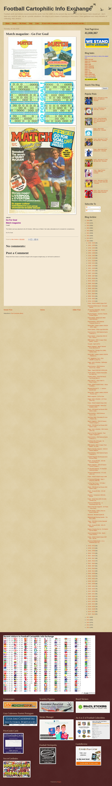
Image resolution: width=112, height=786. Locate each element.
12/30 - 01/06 (91, 243)
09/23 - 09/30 (91, 278)
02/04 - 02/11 (91, 604)
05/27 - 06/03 (91, 563)
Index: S (87, 69)
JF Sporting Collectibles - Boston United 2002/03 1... (96, 310)
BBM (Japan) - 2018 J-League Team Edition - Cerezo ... (97, 340)
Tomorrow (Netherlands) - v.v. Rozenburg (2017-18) (95, 503)
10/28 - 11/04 (91, 265)
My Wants (23, 23)
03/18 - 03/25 (91, 588)
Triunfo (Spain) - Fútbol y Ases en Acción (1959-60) (96, 511)
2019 (88, 238)
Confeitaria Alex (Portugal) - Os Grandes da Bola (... (96, 441)
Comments (89, 210)
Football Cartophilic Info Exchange (48, 9)
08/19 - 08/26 (91, 291)
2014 (88, 625)
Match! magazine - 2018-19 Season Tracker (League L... (97, 422)
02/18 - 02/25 (91, 599)
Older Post (77, 310)
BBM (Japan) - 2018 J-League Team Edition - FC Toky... (97, 445)
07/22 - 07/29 (91, 301)
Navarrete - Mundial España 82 (96, 514)
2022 (88, 230)
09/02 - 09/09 (91, 286)
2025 (88, 223)
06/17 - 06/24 (91, 555)
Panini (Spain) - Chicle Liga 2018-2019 (98, 329)
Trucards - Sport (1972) (94, 344)
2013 (88, 627)
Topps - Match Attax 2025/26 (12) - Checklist (99, 129)
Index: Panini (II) (89, 67)
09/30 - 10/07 (91, 275)
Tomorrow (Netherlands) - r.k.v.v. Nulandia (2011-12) (96, 541)
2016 (88, 620)
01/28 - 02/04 (91, 606)
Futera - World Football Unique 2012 (97, 303)
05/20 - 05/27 (91, 566)
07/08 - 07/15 (91, 548)
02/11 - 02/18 (91, 601)
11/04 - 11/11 (91, 263)
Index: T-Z (87, 71)
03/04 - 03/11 (91, 593)
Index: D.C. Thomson (91, 61)
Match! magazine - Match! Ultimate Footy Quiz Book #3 (97, 347)
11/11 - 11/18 (91, 260)
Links (37, 23)
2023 (88, 228)
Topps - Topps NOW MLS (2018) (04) (97, 370)
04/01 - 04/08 (91, 583)
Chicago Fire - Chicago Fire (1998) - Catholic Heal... (97, 351)
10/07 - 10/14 (91, 273)
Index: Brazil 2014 (90, 74)
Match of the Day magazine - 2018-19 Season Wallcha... (98, 449)
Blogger (59, 781)
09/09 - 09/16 (91, 283)
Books (15, 23)
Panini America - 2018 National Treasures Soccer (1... (96, 322)
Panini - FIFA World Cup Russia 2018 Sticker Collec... (97, 410)
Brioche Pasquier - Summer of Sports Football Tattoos (97, 314)
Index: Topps (88, 72)
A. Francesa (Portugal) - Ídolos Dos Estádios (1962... (97, 406)
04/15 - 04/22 (91, 578)
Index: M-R (88, 64)
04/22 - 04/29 (91, 576)
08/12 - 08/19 (91, 293)
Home (7, 23)
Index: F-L (87, 62)
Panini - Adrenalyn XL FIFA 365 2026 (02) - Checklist (100, 139)
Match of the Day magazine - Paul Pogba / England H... (96, 433)
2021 (88, 233)
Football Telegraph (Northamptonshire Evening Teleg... (98, 457)
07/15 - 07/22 (91, 545)
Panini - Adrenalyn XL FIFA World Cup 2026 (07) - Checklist (100, 99)
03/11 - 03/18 (91, 591)
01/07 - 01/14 (91, 614)
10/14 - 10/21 (91, 270)
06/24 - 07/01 (91, 553)
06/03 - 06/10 (91, 560)
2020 (88, 235)
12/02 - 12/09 (91, 253)
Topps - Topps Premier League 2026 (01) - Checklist (99, 171)
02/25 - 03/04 (91, 596)
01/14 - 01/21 (91, 611)
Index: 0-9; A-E (89, 59)
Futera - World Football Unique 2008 (97, 476)
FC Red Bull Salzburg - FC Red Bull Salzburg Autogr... (97, 469)
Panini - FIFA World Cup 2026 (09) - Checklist (99, 108)
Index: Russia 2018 (90, 76)
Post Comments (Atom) (17, 313)
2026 (88, 220)
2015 (88, 622)
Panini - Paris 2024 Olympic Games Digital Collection (100, 191)
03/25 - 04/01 (91, 586)
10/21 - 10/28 (91, 268)
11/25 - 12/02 (91, 255)
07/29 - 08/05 (91, 298)
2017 (88, 617)
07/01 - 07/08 (91, 550)
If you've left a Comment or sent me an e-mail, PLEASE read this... (63, 23)
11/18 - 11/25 (91, 258)
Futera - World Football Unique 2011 (97, 403)
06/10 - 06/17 (91, 558)
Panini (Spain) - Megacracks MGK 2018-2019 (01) (97, 318)
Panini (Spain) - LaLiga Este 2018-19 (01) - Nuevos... (97, 336)
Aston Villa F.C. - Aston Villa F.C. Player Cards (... (96, 381)
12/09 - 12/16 (91, 250)
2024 (88, 225)
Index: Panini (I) (89, 66)
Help (30, 23)
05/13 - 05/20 (91, 568)
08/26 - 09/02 (91, 288)
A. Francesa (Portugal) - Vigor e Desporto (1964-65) (96, 480)
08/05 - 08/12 (91, 296)
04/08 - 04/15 (91, 581)
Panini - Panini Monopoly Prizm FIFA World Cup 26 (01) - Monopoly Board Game (100, 120)
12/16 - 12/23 (91, 248)
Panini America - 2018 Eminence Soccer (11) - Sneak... (96, 367)
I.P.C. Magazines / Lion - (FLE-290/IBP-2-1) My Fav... (96, 359)
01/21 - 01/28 (91, 609)
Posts (88, 207)
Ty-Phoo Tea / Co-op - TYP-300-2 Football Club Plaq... (96, 483)
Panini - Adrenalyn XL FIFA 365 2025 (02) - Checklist (100, 160)
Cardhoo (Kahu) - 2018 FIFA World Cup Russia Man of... (97, 377)
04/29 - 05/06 (91, 573)
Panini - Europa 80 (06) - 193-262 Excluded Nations (96, 461)
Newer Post (8, 310)
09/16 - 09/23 (91, 280)
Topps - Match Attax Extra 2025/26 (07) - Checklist (100, 150)
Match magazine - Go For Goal (96, 396)
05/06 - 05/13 (91, 571)
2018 (88, 240)
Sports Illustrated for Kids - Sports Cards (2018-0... (96, 533)
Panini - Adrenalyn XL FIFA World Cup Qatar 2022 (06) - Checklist (100, 182)
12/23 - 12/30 (91, 245)
